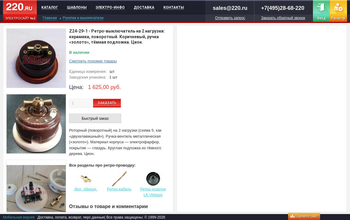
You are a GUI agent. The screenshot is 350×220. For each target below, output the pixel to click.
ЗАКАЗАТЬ (107, 103)
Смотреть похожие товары (93, 61)
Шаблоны (77, 7)
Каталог (49, 7)
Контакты (173, 7)
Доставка (144, 7)
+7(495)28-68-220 (283, 8)
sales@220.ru (230, 8)
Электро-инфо (110, 7)
